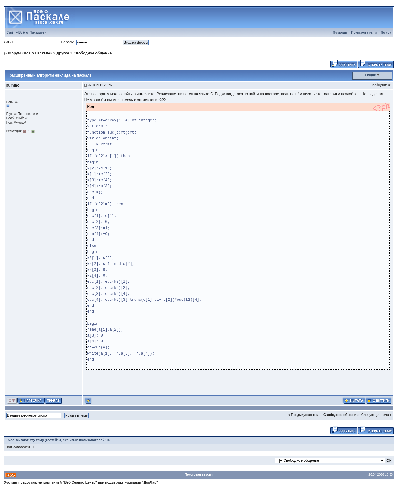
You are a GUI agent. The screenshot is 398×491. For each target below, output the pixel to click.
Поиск (386, 32)
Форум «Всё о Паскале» (30, 53)
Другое (62, 53)
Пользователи (364, 32)
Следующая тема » (376, 415)
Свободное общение (92, 53)
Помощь (340, 32)
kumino (13, 85)
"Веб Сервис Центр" (79, 482)
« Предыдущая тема (304, 415)
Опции (370, 75)
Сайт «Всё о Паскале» (27, 32)
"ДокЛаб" (150, 482)
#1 (390, 85)
